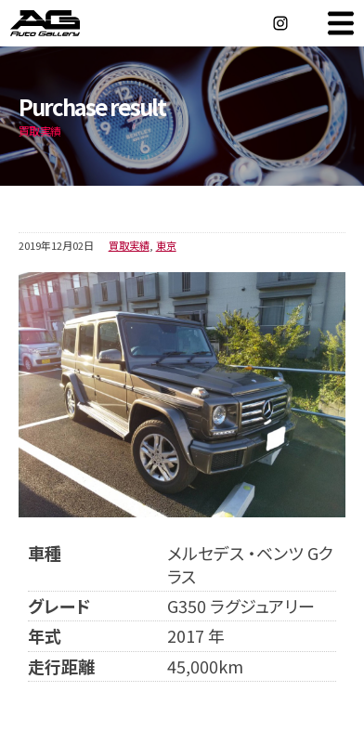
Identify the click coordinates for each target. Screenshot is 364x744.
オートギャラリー (65, 23)
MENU (341, 23)
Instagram (280, 23)
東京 (166, 245)
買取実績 (129, 245)
